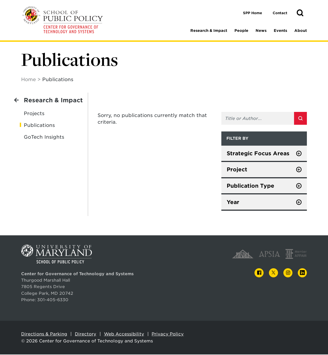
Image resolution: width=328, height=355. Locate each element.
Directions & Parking (44, 334)
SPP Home (252, 13)
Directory (85, 334)
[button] (300, 13)
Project (237, 170)
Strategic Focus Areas (258, 153)
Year (233, 202)
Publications (39, 125)
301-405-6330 (52, 300)
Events (280, 30)
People (241, 30)
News (261, 30)
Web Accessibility (124, 334)
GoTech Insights (44, 137)
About (300, 30)
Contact (280, 13)
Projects (34, 113)
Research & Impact (208, 30)
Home (28, 79)
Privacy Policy (168, 334)
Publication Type (250, 186)
